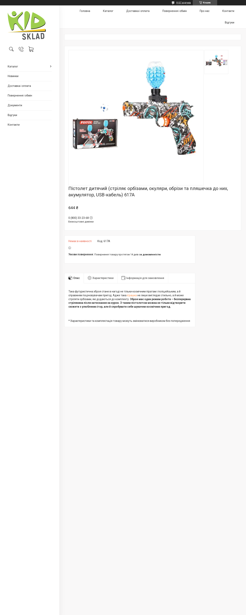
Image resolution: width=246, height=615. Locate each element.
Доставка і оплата (19, 85)
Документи (15, 105)
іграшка (132, 295)
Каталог (13, 66)
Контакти (14, 124)
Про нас (204, 10)
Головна (85, 10)
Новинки (13, 76)
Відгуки (12, 115)
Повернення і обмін (20, 95)
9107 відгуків (183, 2)
